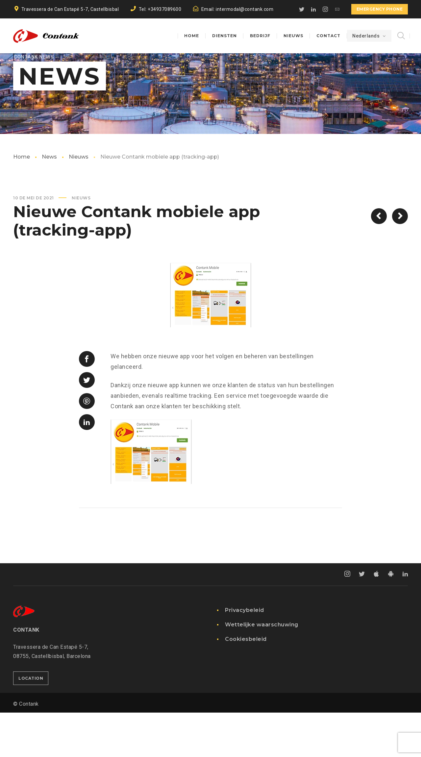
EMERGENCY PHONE (380, 9)
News (49, 201)
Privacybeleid (244, 654)
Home (21, 201)
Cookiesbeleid (246, 683)
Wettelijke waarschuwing (261, 669)
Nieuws (78, 201)
